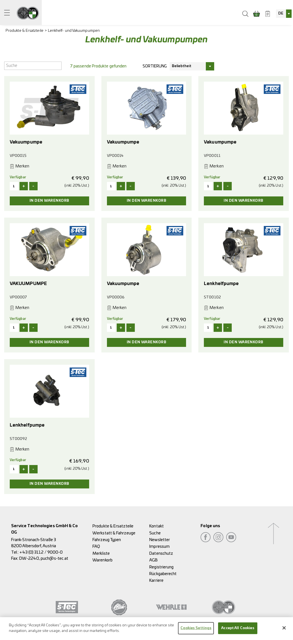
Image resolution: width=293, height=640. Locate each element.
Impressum (159, 546)
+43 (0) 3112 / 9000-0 (41, 552)
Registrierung (161, 567)
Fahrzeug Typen (106, 540)
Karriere (156, 580)
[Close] (284, 630)
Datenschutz (161, 553)
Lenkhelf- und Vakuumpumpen (74, 31)
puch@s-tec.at (54, 558)
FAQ (96, 546)
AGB (153, 560)
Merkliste (101, 553)
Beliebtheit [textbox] (182, 66)
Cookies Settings (195, 630)
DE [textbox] (280, 13)
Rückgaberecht (163, 574)
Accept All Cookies (237, 630)
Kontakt (156, 526)
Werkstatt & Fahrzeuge (113, 533)
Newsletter (159, 540)
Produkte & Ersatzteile (24, 31)
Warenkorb (102, 560)
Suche (154, 533)
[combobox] (284, 13)
